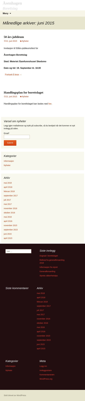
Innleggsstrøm (46, 370)
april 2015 (8, 238)
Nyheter (25, 41)
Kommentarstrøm (47, 375)
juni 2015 (8, 234)
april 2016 (8, 221)
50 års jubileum (14, 37)
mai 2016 (8, 217)
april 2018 (8, 187)
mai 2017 (8, 204)
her (49, 104)
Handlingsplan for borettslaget (23, 92)
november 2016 (10, 208)
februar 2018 (9, 191)
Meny (5, 13)
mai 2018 (8, 183)
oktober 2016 (9, 213)
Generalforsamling (47, 271)
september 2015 (11, 230)
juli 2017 (7, 200)
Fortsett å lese (13, 74)
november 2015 (10, 225)
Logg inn (43, 366)
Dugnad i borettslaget (49, 256)
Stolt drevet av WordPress (15, 395)
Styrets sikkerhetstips (49, 276)
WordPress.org (46, 379)
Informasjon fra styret (49, 267)
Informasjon (9, 161)
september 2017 (11, 196)
